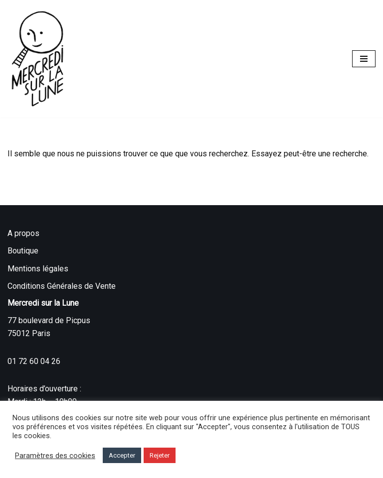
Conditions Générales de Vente (61, 286)
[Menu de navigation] (364, 58)
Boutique (22, 250)
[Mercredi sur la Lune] (37, 59)
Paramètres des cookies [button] (55, 455)
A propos (23, 233)
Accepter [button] (122, 455)
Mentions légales (37, 268)
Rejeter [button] (160, 455)
